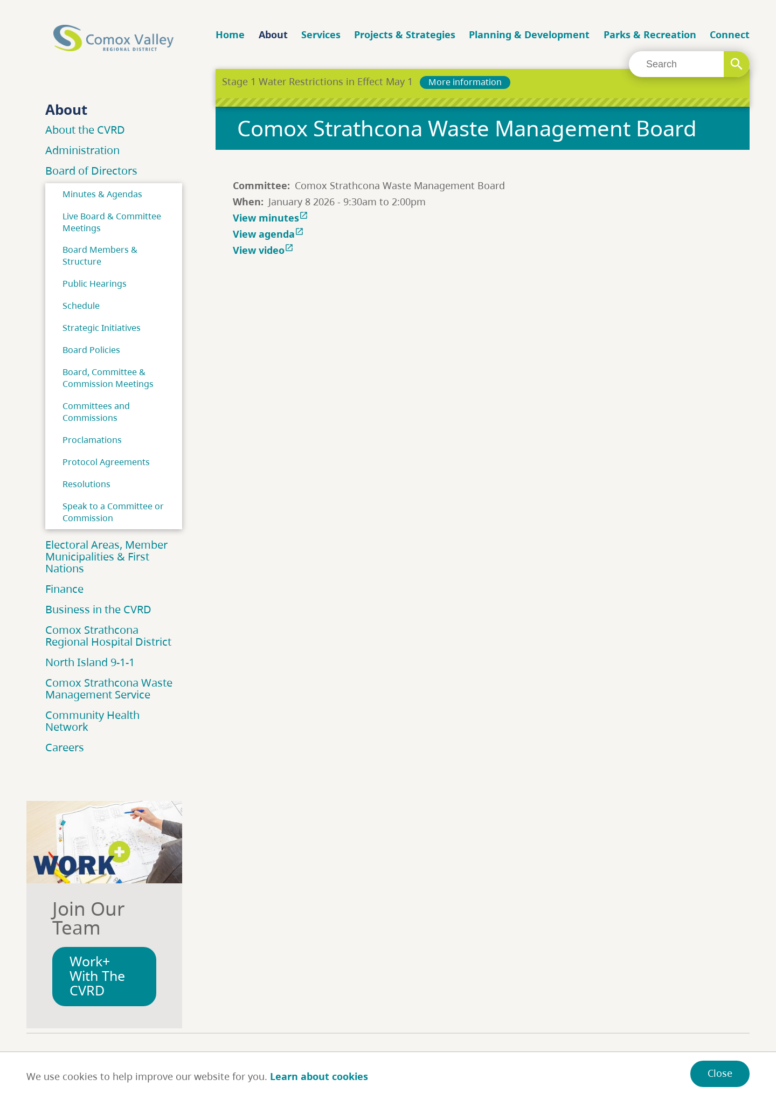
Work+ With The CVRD (97, 975)
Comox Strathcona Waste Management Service (108, 688)
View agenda (269, 233)
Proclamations (92, 440)
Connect (730, 34)
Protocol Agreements (106, 462)
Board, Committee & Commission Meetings (108, 378)
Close (720, 1073)
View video (264, 250)
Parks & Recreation (650, 34)
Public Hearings (95, 283)
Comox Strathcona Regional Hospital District (108, 635)
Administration (82, 150)
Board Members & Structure (100, 255)
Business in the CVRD (98, 609)
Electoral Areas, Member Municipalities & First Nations (106, 556)
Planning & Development (529, 34)
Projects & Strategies (404, 34)
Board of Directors (91, 170)
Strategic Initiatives (102, 328)
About (273, 34)
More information (465, 82)
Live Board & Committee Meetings (112, 222)
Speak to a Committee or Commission (113, 512)
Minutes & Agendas (102, 194)
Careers (64, 747)
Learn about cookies (319, 1076)
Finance (64, 589)
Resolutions (86, 484)
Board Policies (91, 350)
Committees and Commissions (96, 412)
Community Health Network (92, 721)
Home (230, 34)
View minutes (271, 217)
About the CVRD (85, 129)
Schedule (81, 306)
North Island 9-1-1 (90, 662)
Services (321, 34)
